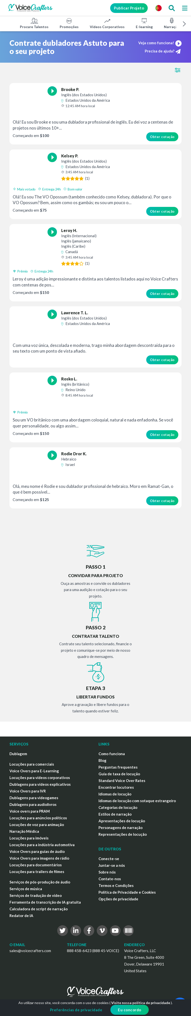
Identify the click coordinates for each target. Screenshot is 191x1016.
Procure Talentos (34, 23)
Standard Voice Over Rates (121, 780)
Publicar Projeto (129, 8)
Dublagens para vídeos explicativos (40, 784)
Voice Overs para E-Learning (34, 771)
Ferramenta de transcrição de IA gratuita (45, 902)
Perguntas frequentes (118, 767)
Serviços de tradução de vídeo (35, 895)
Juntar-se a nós (111, 865)
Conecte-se (108, 858)
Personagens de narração (120, 827)
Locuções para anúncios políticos (38, 818)
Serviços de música (25, 888)
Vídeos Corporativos (107, 23)
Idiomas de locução (114, 794)
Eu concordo (129, 1010)
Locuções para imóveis (28, 838)
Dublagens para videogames (33, 797)
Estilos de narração (115, 814)
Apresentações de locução (121, 821)
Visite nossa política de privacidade (140, 1003)
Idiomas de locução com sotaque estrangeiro (137, 800)
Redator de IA (21, 915)
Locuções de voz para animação (36, 824)
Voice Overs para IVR (27, 791)
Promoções (69, 23)
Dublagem (18, 753)
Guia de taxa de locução (119, 774)
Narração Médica (24, 831)
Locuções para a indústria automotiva (42, 844)
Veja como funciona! (160, 43)
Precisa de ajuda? (163, 51)
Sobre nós (107, 872)
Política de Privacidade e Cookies (127, 892)
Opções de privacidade (118, 899)
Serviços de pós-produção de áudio (39, 882)
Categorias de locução (117, 807)
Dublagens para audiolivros (32, 804)
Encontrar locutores (116, 787)
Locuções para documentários (35, 865)
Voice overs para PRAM (29, 811)
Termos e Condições (116, 885)
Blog (102, 760)
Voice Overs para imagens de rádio (39, 858)
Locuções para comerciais (31, 764)
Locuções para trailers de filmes (36, 871)
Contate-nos (109, 879)
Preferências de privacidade (76, 1010)
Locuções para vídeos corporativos (39, 777)
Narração (172, 23)
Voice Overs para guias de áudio (37, 851)
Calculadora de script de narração (38, 909)
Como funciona (111, 753)
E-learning (144, 23)
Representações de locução (122, 834)
